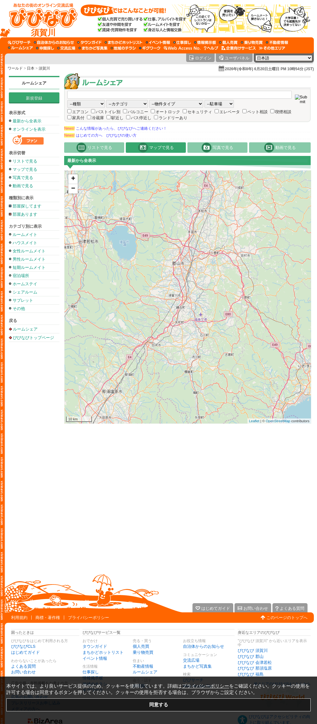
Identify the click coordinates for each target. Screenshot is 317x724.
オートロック (167, 111)
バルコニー (138, 111)
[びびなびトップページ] (40, 18)
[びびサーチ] (19, 42)
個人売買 (141, 646)
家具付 (78, 117)
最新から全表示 (27, 121)
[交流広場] (66, 48)
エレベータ (229, 111)
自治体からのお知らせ (203, 646)
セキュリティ (199, 111)
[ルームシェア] (20, 48)
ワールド (15, 68)
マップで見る (25, 169)
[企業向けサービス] (239, 48)
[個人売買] (228, 42)
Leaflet (254, 421)
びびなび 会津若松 (255, 662)
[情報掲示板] (205, 42)
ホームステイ (25, 284)
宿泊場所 (21, 276)
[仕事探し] (182, 42)
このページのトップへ (287, 618)
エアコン (80, 111)
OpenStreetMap (278, 421)
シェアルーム (25, 292)
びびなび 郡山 (251, 656)
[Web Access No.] (182, 48)
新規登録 (34, 98)
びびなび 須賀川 (253, 650)
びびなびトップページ (33, 337)
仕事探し (90, 672)
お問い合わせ (23, 672)
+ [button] (73, 179)
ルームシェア (34, 83)
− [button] (73, 189)
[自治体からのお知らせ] (54, 42)
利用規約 (19, 617)
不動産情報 (143, 666)
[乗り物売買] (252, 42)
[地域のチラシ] (123, 48)
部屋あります (25, 214)
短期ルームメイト (29, 267)
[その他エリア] (272, 48)
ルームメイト (25, 234)
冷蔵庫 (98, 117)
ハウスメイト (25, 243)
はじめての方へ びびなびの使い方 (100, 135)
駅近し (117, 117)
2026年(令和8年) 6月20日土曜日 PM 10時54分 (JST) (269, 69)
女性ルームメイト (29, 251)
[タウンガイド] (89, 42)
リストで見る (25, 161)
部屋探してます (27, 206)
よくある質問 (23, 666)
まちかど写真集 (197, 666)
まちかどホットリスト (103, 652)
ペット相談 (257, 111)
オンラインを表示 (29, 129)
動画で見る (23, 186)
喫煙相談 (283, 111)
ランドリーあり (173, 117)
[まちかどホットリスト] (124, 42)
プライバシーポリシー (88, 617)
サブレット (23, 300)
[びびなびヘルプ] (211, 48)
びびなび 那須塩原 (255, 668)
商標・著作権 (47, 617)
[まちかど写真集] (92, 48)
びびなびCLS (23, 646)
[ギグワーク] (150, 48)
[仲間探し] (45, 48)
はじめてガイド (25, 652)
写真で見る (23, 178)
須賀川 (44, 68)
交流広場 (191, 660)
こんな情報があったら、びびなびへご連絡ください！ (115, 128)
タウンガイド (94, 646)
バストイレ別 (108, 111)
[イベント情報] (158, 42)
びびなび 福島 (251, 674)
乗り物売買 (143, 652)
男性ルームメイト (29, 259)
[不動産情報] (277, 42)
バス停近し (141, 117)
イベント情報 (94, 658)
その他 (19, 308)
